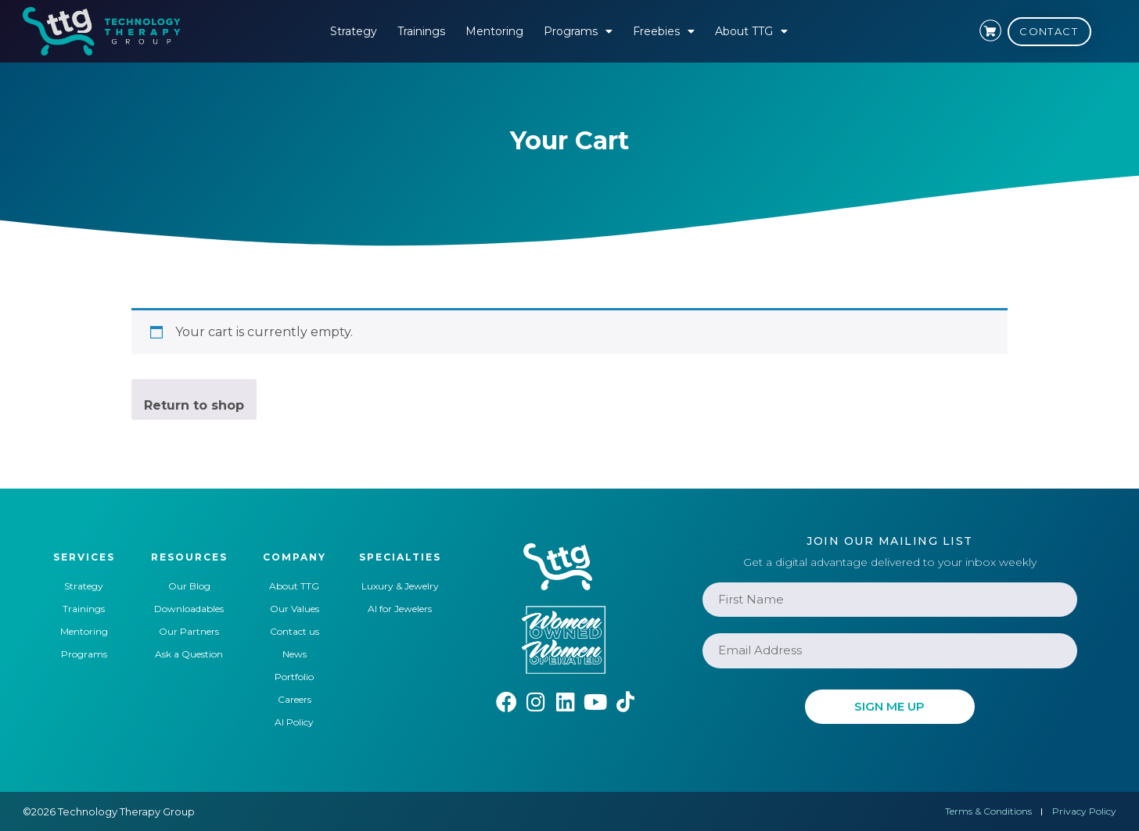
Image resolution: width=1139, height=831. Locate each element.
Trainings (421, 31)
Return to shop (194, 405)
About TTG (751, 31)
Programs (578, 31)
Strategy (353, 31)
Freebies (664, 31)
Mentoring (494, 31)
